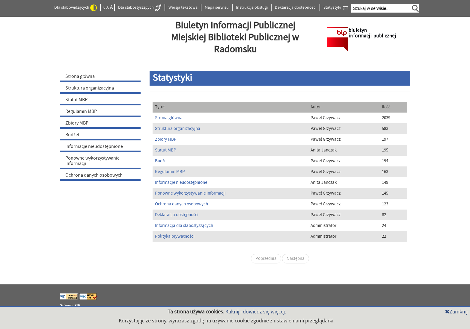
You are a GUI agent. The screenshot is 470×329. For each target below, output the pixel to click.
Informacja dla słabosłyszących (184, 225)
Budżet (72, 135)
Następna (296, 258)
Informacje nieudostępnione (94, 146)
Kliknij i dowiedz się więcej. (255, 311)
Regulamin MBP (81, 111)
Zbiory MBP (76, 123)
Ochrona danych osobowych (94, 175)
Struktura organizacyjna (89, 88)
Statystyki (335, 7)
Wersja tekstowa (183, 7)
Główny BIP (70, 305)
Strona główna (80, 76)
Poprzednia (266, 258)
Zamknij (456, 311)
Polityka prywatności (175, 236)
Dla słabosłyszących (139, 7)
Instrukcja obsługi (252, 7)
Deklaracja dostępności (295, 7)
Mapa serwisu (217, 7)
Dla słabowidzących (75, 7)
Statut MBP (76, 100)
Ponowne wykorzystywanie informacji (92, 160)
